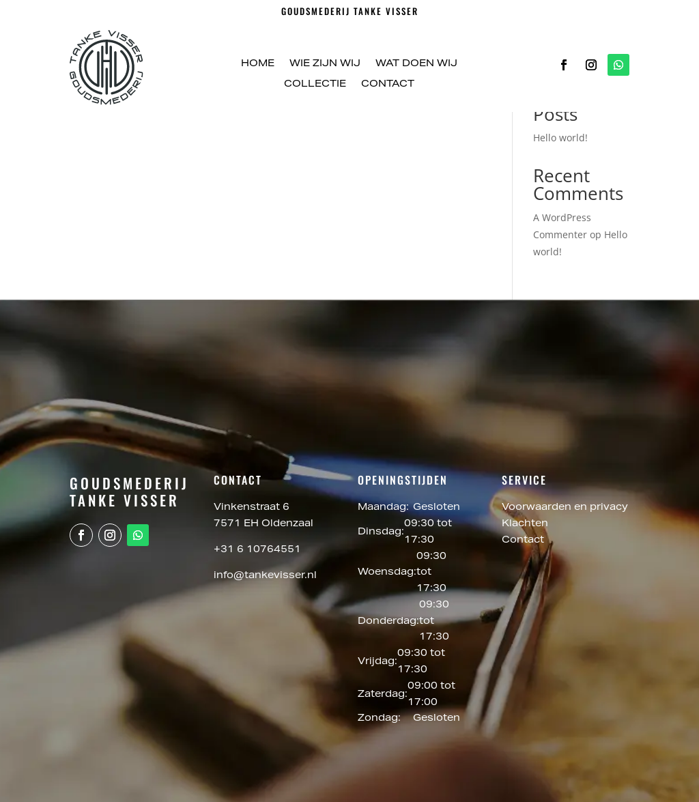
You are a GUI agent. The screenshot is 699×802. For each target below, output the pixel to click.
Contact (387, 84)
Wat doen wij (416, 64)
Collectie (315, 84)
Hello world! (560, 137)
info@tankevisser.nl (265, 576)
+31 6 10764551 (257, 550)
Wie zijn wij (324, 64)
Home (257, 64)
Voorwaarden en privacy (565, 508)
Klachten (525, 524)
